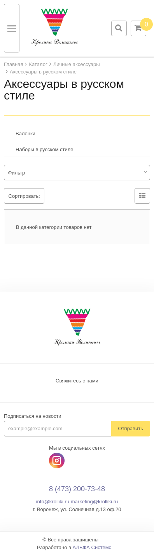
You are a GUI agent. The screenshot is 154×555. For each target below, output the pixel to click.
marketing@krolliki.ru (94, 501)
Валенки (25, 133)
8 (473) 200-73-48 (77, 489)
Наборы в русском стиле (45, 149)
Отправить (130, 428)
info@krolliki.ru (52, 501)
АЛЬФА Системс (92, 547)
